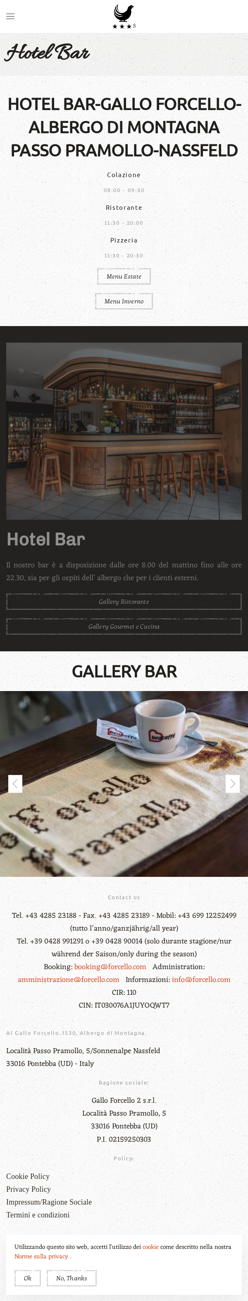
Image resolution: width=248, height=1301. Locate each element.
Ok (27, 1278)
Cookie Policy (28, 1176)
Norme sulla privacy (42, 1257)
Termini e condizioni (38, 1215)
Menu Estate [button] (124, 276)
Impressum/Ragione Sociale (49, 1202)
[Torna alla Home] (124, 16)
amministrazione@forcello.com (70, 980)
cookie (151, 1247)
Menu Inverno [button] (124, 301)
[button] (10, 16)
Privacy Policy (28, 1189)
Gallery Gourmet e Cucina (124, 626)
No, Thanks (71, 1278)
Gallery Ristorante (124, 601)
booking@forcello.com (111, 967)
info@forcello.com (201, 980)
